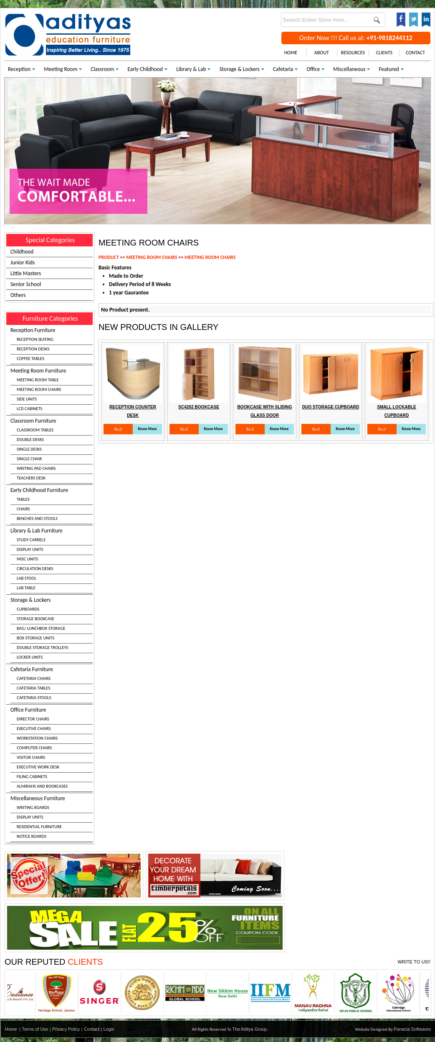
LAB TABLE (26, 588)
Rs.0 (118, 429)
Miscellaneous (349, 69)
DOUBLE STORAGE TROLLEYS (42, 647)
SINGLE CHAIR (29, 458)
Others (18, 295)
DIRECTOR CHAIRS (33, 719)
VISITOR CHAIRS (31, 757)
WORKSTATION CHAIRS (37, 738)
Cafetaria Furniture (51, 684)
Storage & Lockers (239, 69)
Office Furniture (51, 749)
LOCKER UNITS (30, 657)
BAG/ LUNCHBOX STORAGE (41, 628)
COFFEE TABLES (30, 358)
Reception (19, 69)
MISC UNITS (27, 559)
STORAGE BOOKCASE (35, 618)
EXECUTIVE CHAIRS (34, 728)
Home (11, 1029)
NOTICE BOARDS (31, 836)
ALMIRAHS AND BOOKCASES (42, 786)
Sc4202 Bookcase (198, 407)
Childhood (21, 251)
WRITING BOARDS (33, 807)
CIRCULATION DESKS (35, 568)
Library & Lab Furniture (51, 560)
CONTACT (415, 53)
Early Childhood (145, 69)
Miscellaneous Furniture (51, 818)
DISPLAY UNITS (30, 549)
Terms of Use (35, 1029)
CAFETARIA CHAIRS (34, 678)
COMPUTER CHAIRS (34, 747)
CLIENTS (384, 53)
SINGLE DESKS (29, 449)
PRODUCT (109, 257)
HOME (291, 53)
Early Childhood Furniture (51, 505)
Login (109, 1029)
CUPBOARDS (28, 609)
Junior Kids (22, 262)
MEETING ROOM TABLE (38, 380)
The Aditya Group (249, 1029)
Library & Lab (191, 69)
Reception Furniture (51, 345)
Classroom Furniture (51, 450)
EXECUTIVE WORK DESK (38, 767)
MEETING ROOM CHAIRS (39, 389)
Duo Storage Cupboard (330, 407)
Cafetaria (283, 69)
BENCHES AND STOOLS (37, 518)
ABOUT (321, 53)
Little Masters (25, 273)
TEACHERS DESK (31, 478)
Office (313, 69)
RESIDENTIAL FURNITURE (39, 826)
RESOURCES (353, 53)
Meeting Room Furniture (51, 390)
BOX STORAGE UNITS (35, 638)
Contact (91, 1029)
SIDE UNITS (27, 399)
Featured (389, 69)
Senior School (25, 284)
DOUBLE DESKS (30, 439)
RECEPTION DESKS (33, 349)
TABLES (23, 499)
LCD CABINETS (29, 408)
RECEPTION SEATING (35, 339)
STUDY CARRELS (31, 540)
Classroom (102, 69)
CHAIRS (23, 509)
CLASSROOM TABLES (35, 430)
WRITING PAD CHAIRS (36, 468)
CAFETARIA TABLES (33, 688)
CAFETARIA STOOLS (34, 697)
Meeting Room (60, 69)
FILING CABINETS (32, 776)
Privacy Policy (66, 1029)
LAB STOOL (26, 578)
